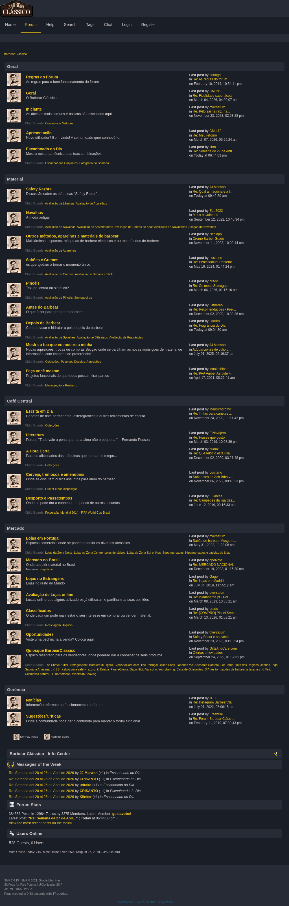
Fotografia (52, 512)
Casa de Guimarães (189, 669)
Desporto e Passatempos (49, 498)
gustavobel (121, 814)
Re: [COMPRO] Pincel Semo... (215, 613)
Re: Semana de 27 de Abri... (214, 151)
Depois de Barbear (43, 323)
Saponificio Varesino (143, 669)
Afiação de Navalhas (202, 226)
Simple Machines (49, 880)
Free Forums (28, 884)
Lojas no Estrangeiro (45, 579)
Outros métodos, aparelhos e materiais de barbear (72, 236)
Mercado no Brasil (43, 560)
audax (213, 449)
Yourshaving (167, 669)
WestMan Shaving (84, 674)
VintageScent (78, 665)
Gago (213, 577)
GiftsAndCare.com (223, 648)
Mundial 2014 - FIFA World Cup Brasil (85, 512)
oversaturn (217, 107)
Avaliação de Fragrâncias (126, 337)
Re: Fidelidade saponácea (212, 96)
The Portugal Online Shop (158, 665)
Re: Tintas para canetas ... (212, 413)
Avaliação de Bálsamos (92, 337)
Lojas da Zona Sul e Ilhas (144, 552)
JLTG (213, 698)
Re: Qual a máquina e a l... (213, 191)
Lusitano (215, 258)
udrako (214, 321)
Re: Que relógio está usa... (213, 453)
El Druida (103, 669)
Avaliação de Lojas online (49, 595)
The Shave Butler (56, 665)
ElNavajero (217, 433)
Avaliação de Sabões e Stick (94, 274)
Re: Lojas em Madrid (208, 581)
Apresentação (39, 133)
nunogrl (215, 75)
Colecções (52, 361)
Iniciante (34, 109)
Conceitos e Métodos (59, 123)
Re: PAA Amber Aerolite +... (213, 373)
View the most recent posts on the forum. (41, 823)
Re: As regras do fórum (210, 79)
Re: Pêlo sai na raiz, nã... (211, 111)
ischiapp (215, 234)
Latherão (216, 305)
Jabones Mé (185, 665)
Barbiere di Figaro (101, 665)
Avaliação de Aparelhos (91, 203)
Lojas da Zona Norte (58, 552)
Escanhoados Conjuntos (61, 163)
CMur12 (215, 91)
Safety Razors (39, 189)
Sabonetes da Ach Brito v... (213, 477)
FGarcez (215, 496)
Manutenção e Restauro (61, 385)
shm (212, 147)
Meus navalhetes (205, 215)
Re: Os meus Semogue (210, 286)
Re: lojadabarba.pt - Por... (212, 597)
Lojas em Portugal (43, 538)
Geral (31, 93)
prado (213, 281)
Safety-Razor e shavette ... (212, 637)
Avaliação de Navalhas (60, 226)
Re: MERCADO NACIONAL (213, 565)
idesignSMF (54, 884)
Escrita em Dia (39, 411)
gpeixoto (215, 560)
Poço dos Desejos (73, 361)
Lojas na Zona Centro (88, 552)
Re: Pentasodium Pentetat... (214, 262)
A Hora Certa (37, 451)
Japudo (265, 665)
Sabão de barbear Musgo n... (214, 541)
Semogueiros (83, 297)
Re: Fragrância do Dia (209, 325)
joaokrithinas (218, 369)
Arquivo (67, 625)
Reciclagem (53, 625)
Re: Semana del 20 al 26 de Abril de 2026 (41, 773)
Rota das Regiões (247, 665)
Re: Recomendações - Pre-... (214, 309)
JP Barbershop (61, 674)
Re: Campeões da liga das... (214, 500)
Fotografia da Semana (94, 163)
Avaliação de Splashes (60, 337)
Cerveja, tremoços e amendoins (55, 474)
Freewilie (216, 714)
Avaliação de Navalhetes (170, 226)
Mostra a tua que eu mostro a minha (59, 345)
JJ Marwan (217, 187)
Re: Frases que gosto (209, 437)
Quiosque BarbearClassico (50, 650)
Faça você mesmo (42, 371)
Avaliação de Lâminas (59, 203)
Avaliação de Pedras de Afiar (134, 226)
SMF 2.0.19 (11, 880)
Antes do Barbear (42, 307)
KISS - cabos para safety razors (74, 669)
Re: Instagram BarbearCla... (213, 702)
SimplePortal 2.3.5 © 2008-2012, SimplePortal (145, 902)
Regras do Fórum (42, 77)
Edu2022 (216, 211)
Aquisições (93, 361)
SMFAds (9, 884)
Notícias (33, 700)
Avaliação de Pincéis (59, 297)
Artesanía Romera (206, 665)
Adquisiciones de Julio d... (211, 349)
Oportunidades (40, 634)
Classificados (38, 611)
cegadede (46, 569)
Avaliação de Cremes (59, 274)
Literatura (35, 435)
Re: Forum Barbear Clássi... (213, 719)
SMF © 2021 (29, 880)
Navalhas (34, 213)
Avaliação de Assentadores (95, 226)
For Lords (226, 665)
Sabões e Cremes (42, 260)
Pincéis (33, 283)
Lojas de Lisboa (114, 552)
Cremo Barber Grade (208, 239)
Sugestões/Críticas (43, 716)
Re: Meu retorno (205, 135)
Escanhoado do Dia (44, 149)
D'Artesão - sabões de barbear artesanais (232, 669)
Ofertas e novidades (208, 653)
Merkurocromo (220, 409)
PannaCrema (119, 669)
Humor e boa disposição (61, 489)
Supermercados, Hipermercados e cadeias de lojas (196, 552)
